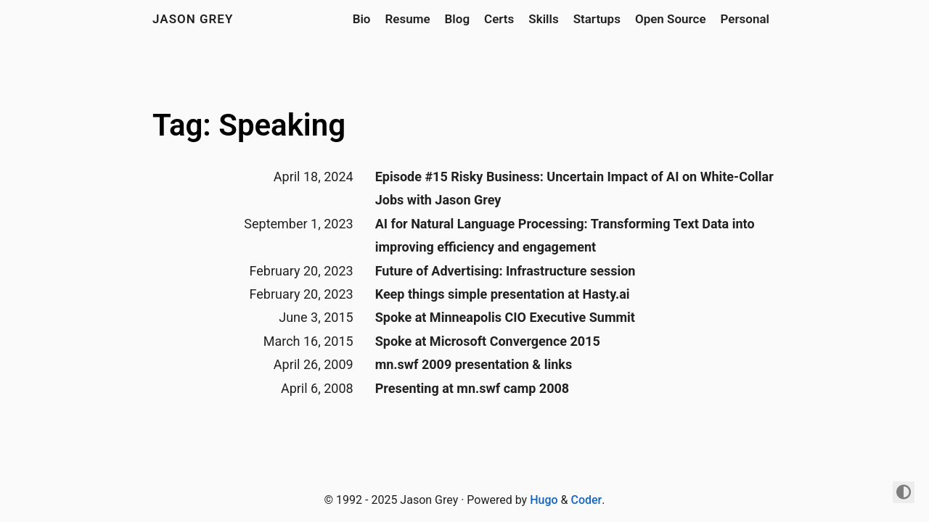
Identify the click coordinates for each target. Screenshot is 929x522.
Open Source (670, 19)
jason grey (192, 19)
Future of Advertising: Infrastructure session (505, 270)
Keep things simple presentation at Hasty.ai (502, 294)
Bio (362, 19)
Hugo (543, 500)
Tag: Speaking (248, 125)
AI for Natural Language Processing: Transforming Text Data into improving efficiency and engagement (565, 235)
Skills (543, 19)
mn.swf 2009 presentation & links (474, 364)
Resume (407, 19)
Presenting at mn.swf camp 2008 (472, 388)
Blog (457, 19)
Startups (597, 19)
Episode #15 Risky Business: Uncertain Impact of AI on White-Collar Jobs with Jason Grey (574, 188)
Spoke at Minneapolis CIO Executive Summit (505, 317)
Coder (586, 500)
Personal (745, 19)
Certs (499, 19)
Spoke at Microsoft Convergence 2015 (487, 341)
